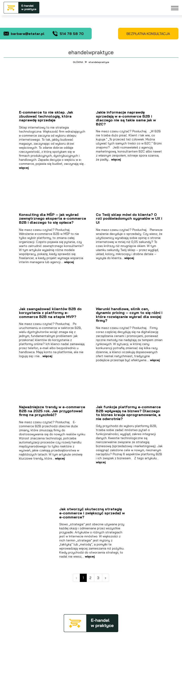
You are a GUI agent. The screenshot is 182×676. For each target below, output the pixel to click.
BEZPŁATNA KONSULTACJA (148, 33)
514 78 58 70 (68, 33)
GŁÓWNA (78, 62)
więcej (24, 168)
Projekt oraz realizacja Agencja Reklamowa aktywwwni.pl (91, 670)
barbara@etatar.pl (24, 33)
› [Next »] (105, 577)
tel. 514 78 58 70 (135, 644)
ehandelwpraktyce (99, 62)
